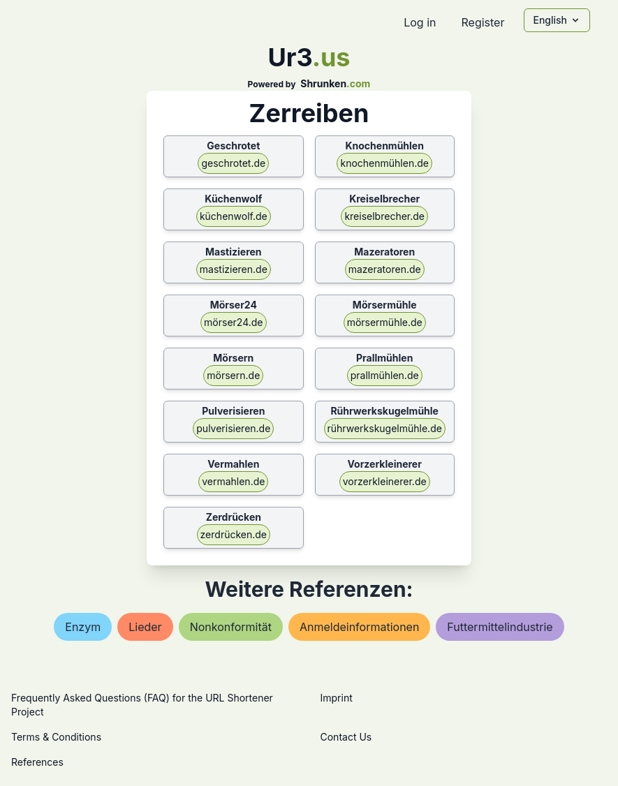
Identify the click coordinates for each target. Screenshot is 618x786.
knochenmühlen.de (384, 163)
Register (482, 22)
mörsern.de (233, 375)
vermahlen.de (233, 481)
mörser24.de (233, 322)
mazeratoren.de (384, 269)
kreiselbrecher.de (384, 216)
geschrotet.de (233, 163)
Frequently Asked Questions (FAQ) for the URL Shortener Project (142, 705)
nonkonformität (231, 627)
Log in (420, 22)
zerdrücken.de (233, 534)
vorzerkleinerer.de (385, 481)
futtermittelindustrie (499, 627)
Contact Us (346, 737)
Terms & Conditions (56, 737)
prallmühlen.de (385, 375)
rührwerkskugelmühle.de (385, 428)
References (37, 762)
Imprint (337, 698)
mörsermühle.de (384, 322)
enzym (83, 627)
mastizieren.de (233, 269)
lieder (144, 627)
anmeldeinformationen (359, 627)
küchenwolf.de (233, 216)
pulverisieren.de (233, 428)
